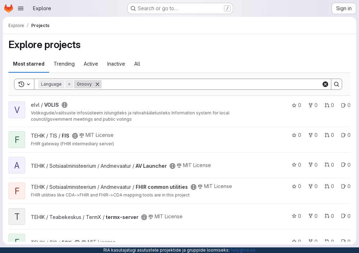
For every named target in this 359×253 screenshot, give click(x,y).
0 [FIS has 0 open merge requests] (329, 135)
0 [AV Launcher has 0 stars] (296, 165)
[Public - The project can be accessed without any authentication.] (64, 105)
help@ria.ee (243, 250)
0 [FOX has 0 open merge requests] (329, 242)
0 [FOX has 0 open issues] (346, 242)
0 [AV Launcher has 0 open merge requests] (329, 165)
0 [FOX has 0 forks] (313, 242)
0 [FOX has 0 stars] (296, 242)
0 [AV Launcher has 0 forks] (313, 165)
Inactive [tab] (116, 64)
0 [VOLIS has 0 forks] (313, 105)
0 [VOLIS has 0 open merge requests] (329, 105)
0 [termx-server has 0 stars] (296, 216)
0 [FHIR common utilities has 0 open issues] (346, 186)
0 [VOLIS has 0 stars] (296, 105)
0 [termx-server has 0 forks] (313, 216)
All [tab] (137, 64)
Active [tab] (91, 64)
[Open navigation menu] (20, 8)
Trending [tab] (64, 64)
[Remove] (97, 84)
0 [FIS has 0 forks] (313, 135)
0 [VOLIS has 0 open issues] (346, 105)
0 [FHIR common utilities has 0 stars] (296, 186)
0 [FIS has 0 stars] (296, 135)
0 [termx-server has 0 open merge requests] (329, 216)
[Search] (211, 84)
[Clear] (325, 84)
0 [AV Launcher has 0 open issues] (346, 165)
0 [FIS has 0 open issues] (346, 135)
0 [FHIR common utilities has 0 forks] (313, 186)
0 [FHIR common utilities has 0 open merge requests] (329, 186)
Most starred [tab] (29, 64)
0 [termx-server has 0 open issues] (346, 216)
